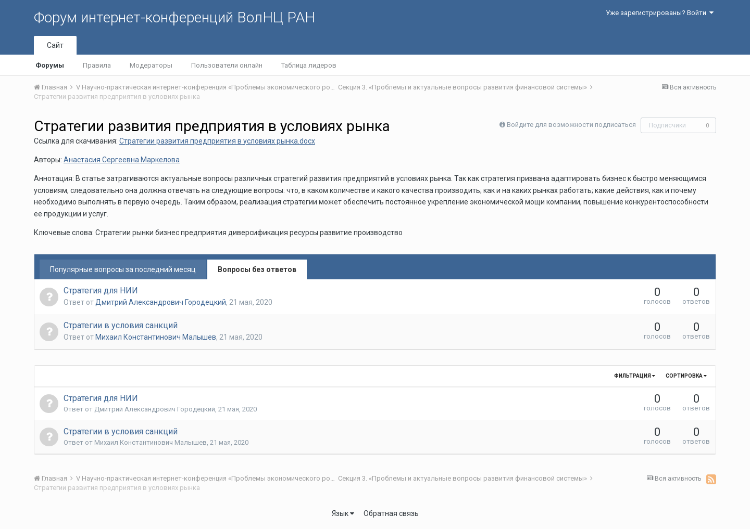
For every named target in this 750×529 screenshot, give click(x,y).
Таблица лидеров (308, 65)
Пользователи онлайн (226, 65)
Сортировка (686, 376)
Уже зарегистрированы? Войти (660, 13)
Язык (343, 513)
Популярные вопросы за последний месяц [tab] (123, 269)
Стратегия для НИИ (101, 290)
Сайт (55, 45)
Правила (97, 65)
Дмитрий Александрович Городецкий (160, 302)
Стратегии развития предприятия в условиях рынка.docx (217, 141)
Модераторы (151, 65)
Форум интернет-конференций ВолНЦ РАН (174, 17)
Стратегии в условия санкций (121, 325)
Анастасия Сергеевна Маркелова (122, 160)
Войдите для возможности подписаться (571, 124)
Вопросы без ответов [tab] (257, 269)
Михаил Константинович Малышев (155, 337)
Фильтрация (634, 376)
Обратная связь (391, 513)
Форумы (49, 65)
